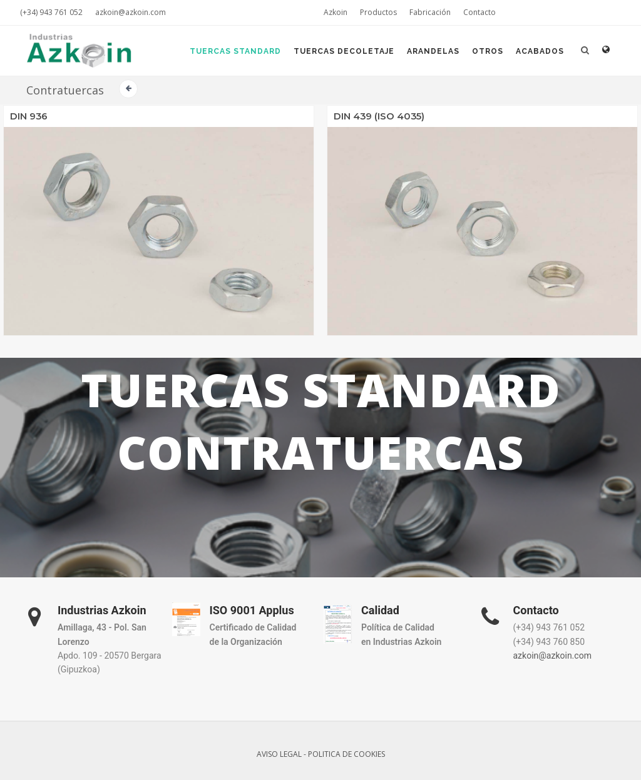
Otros (487, 51)
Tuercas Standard (235, 51)
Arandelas (433, 51)
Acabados (540, 51)
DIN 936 (29, 116)
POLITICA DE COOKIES (346, 754)
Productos (378, 12)
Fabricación (430, 12)
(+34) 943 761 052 (51, 12)
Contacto (479, 12)
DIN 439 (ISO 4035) (379, 116)
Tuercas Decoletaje (344, 51)
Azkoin (335, 12)
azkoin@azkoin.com (130, 12)
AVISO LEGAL (279, 754)
